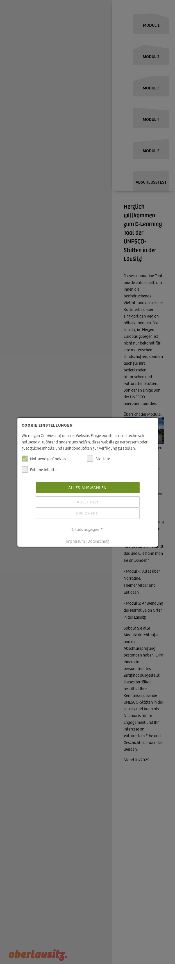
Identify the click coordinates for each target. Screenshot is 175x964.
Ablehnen (87, 498)
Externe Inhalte (39, 466)
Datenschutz (98, 538)
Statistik (98, 455)
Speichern (87, 510)
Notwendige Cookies (44, 455)
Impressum (75, 538)
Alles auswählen (87, 484)
